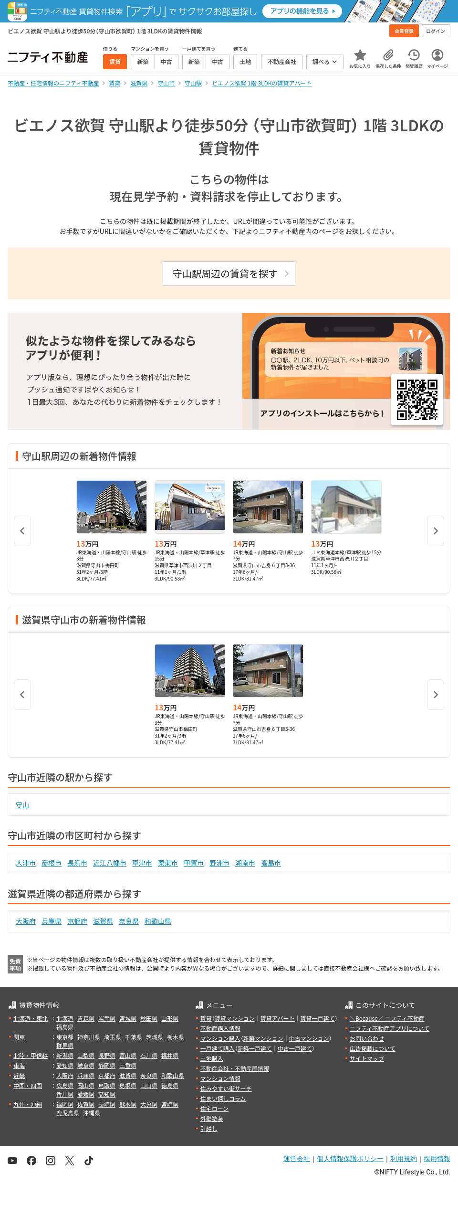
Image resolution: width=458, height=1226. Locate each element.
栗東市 (168, 862)
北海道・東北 (30, 1018)
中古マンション (309, 1038)
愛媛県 (85, 1094)
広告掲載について (373, 1048)
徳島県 (169, 1085)
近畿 (19, 1075)
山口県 (148, 1085)
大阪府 (26, 921)
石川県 (148, 1055)
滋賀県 (103, 921)
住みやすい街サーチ (226, 1088)
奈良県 (129, 921)
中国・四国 (27, 1085)
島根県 (127, 1085)
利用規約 (403, 1159)
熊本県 (127, 1104)
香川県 (64, 1094)
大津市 (26, 862)
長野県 (106, 1055)
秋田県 (148, 1018)
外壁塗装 (211, 1118)
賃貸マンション (235, 1018)
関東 (19, 1037)
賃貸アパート (277, 1018)
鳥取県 (106, 1085)
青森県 (85, 1018)
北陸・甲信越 (30, 1055)
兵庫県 (52, 921)
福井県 (169, 1055)
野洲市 (219, 862)
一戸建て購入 (217, 1048)
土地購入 (211, 1058)
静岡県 (106, 1065)
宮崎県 (169, 1104)
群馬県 (64, 1045)
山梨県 (85, 1055)
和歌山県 (158, 921)
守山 (22, 804)
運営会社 (296, 1159)
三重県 (127, 1065)
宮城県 (127, 1018)
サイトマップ (367, 1058)
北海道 (64, 1018)
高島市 (271, 862)
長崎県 (106, 1104)
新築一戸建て (255, 1048)
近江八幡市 (109, 862)
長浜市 (77, 862)
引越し (209, 1128)
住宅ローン (214, 1108)
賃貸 (206, 1018)
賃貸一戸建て (317, 1018)
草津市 (142, 862)
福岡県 (64, 1104)
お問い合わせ (367, 1038)
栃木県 (175, 1037)
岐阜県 (85, 1065)
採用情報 (437, 1159)
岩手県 (106, 1018)
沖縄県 (91, 1113)
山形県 (169, 1018)
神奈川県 (88, 1037)
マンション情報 (220, 1078)
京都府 (77, 921)
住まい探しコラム (223, 1098)
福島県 (64, 1027)
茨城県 (154, 1037)
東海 (19, 1065)
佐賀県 (85, 1104)
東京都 (64, 1037)
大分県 (148, 1104)
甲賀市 (194, 862)
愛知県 (64, 1065)
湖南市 (245, 862)
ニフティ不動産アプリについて (389, 1028)
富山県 (127, 1055)
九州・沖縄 (27, 1104)
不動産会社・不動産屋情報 (234, 1068)
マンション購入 (220, 1038)
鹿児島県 (67, 1113)
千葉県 (133, 1037)
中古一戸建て (295, 1048)
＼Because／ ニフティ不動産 (387, 1018)
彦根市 (52, 862)
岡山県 (85, 1085)
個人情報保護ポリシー (350, 1159)
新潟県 (64, 1055)
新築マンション (263, 1038)
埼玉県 (112, 1037)
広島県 (64, 1085)
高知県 (106, 1094)
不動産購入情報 (220, 1028)
